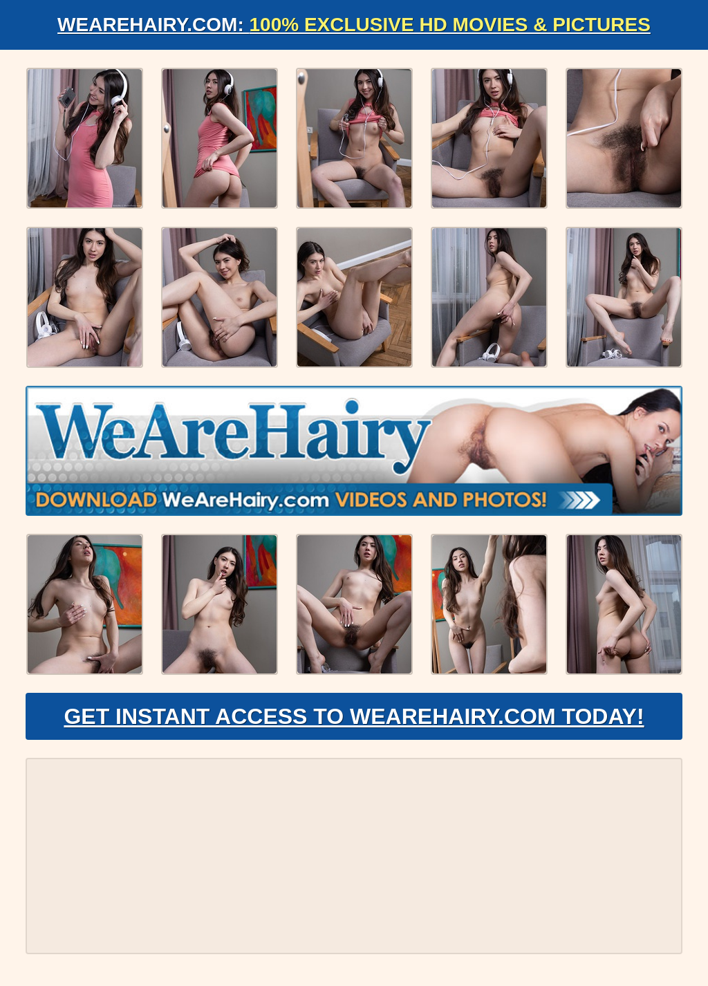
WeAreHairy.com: (354, 24)
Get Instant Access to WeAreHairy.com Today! (354, 716)
